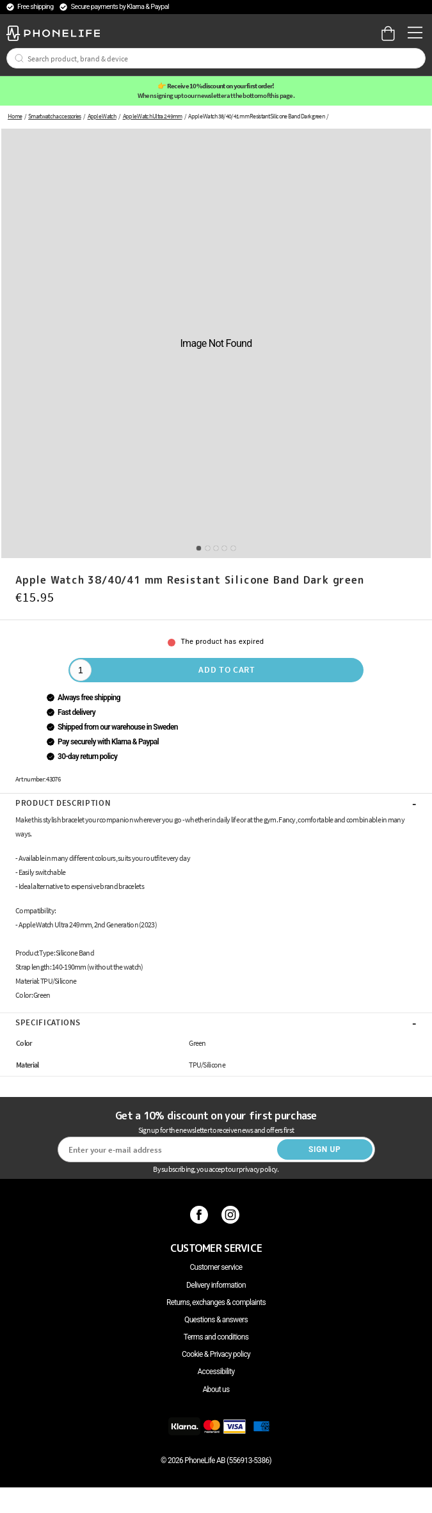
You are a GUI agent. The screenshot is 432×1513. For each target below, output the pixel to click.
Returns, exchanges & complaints (216, 1302)
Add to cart (226, 669)
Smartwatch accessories (54, 116)
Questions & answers (216, 1319)
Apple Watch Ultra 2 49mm (152, 116)
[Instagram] (232, 1214)
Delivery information (216, 1285)
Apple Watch (102, 116)
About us (215, 1389)
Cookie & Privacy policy (216, 1354)
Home (15, 116)
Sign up (324, 1149)
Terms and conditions (216, 1337)
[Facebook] (200, 1214)
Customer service (215, 1267)
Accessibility (215, 1371)
